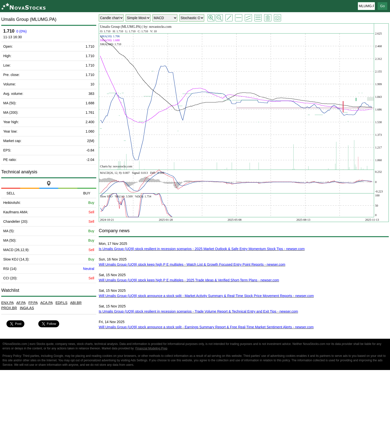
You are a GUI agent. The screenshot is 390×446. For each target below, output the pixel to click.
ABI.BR (76, 303)
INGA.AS (27, 308)
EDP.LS (61, 303)
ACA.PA (46, 303)
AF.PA (20, 303)
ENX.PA (7, 303)
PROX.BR (9, 308)
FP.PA (33, 303)
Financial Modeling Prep (151, 348)
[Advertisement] (195, 409)
